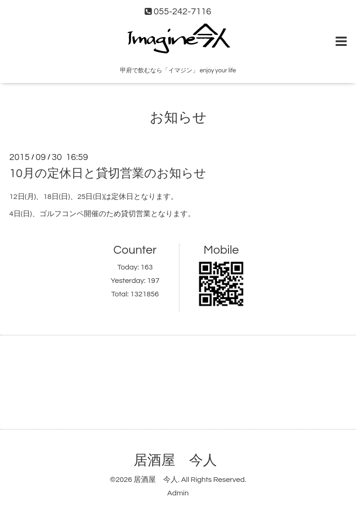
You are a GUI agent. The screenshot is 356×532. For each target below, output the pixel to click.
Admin (178, 493)
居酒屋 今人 (175, 460)
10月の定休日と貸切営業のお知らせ (107, 173)
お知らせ (178, 117)
